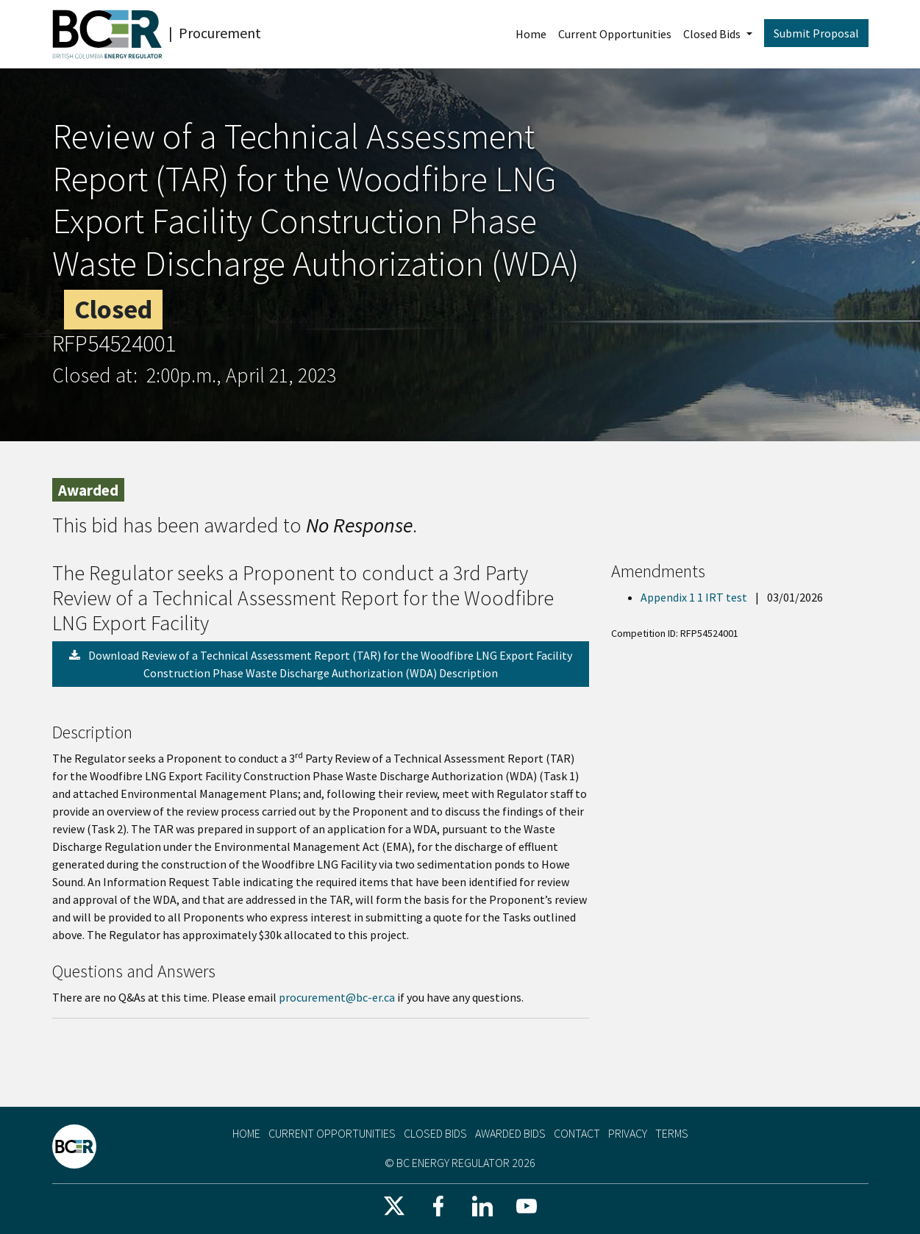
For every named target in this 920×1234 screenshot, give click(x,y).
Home (531, 33)
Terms (671, 1133)
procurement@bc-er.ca (337, 997)
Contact (577, 1133)
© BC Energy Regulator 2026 (460, 1162)
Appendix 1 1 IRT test (695, 597)
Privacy (627, 1133)
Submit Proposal (816, 33)
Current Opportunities (614, 33)
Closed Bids (713, 33)
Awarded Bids (510, 1133)
